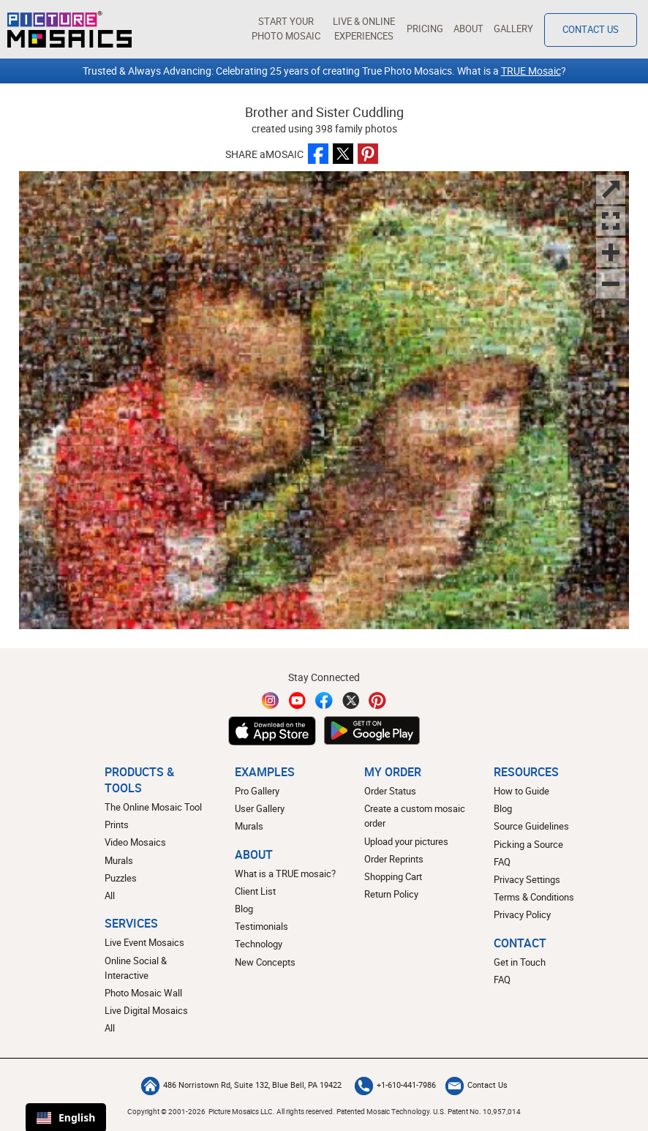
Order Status (390, 791)
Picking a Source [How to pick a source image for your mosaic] (528, 844)
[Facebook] (324, 700)
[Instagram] (270, 700)
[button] (285, 29)
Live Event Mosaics (144, 942)
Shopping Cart (393, 877)
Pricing (425, 29)
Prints (117, 825)
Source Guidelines (531, 826)
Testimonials (261, 926)
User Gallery (260, 809)
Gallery (513, 29)
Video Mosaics (135, 842)
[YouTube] (297, 700)
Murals (119, 860)
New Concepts (265, 962)
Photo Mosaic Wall (143, 993)
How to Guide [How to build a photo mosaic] (521, 791)
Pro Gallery (257, 791)
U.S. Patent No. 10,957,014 (477, 1111)
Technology (258, 944)
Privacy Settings (527, 879)
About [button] (468, 29)
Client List (255, 891)
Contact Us (476, 1085)
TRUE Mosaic (531, 71)
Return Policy (391, 894)
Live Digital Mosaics (146, 1010)
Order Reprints (393, 859)
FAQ (502, 862)
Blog (244, 909)
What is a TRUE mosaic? (285, 874)
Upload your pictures (406, 841)
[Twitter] (351, 700)
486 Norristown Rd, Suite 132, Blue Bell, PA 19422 (241, 1085)
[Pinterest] (377, 700)
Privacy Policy (522, 915)
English (66, 1117)
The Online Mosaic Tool (153, 807)
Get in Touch (520, 962)
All (110, 896)
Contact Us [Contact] (590, 29)
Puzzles (121, 878)
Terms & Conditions (534, 897)
